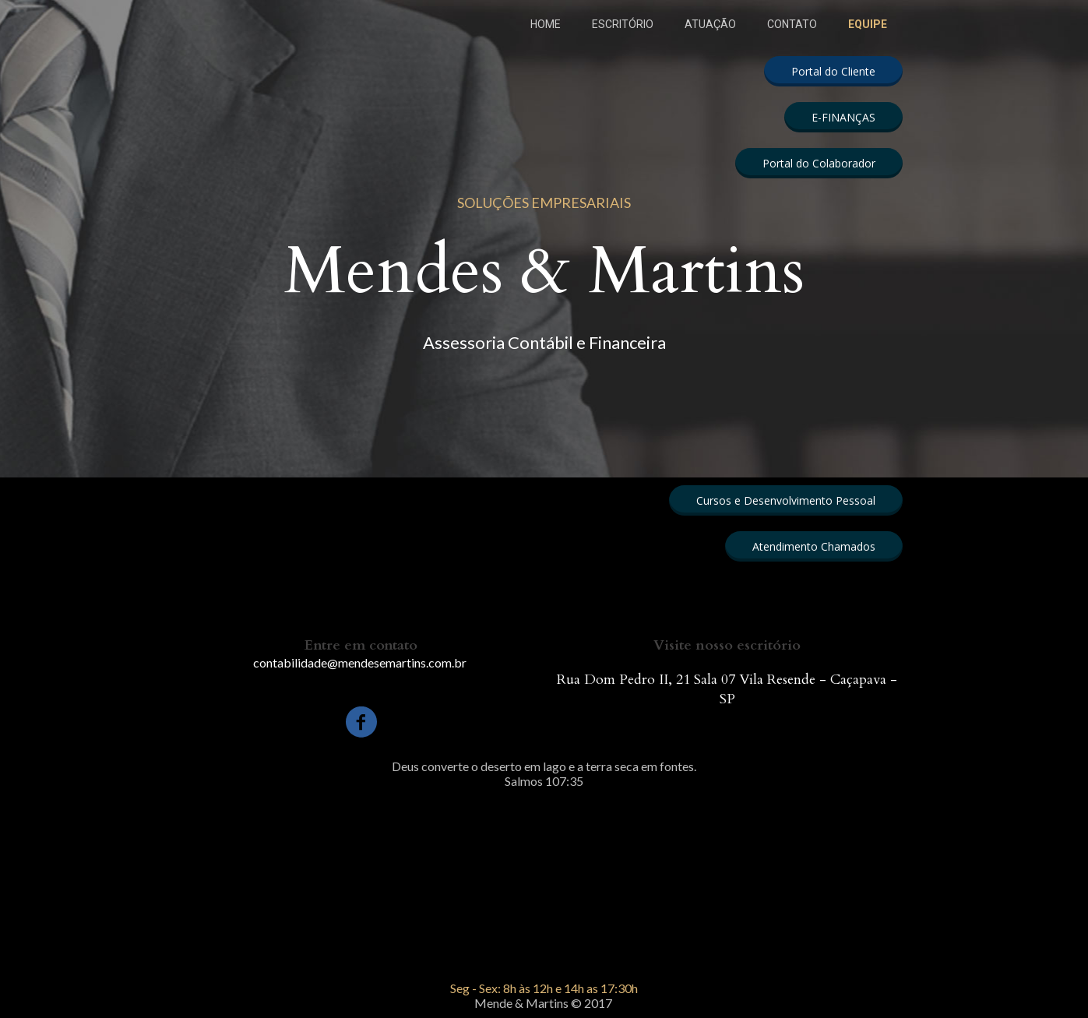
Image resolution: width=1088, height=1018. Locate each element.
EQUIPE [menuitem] (867, 24)
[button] (833, 71)
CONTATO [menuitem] (792, 24)
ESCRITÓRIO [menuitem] (622, 24)
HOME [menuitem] (545, 24)
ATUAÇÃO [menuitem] (710, 24)
